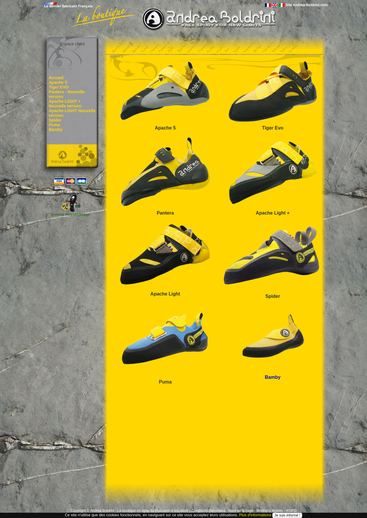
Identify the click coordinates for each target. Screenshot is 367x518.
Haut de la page (240, 511)
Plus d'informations (255, 515)
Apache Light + (273, 212)
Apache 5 (58, 82)
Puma (54, 124)
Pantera (165, 212)
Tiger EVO (59, 87)
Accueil (56, 77)
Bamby (56, 129)
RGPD (291, 511)
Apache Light (165, 293)
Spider (55, 120)
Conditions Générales (208, 511)
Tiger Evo (272, 127)
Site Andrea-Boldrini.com (306, 5)
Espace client (72, 43)
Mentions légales (270, 511)
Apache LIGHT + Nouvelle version (65, 103)
